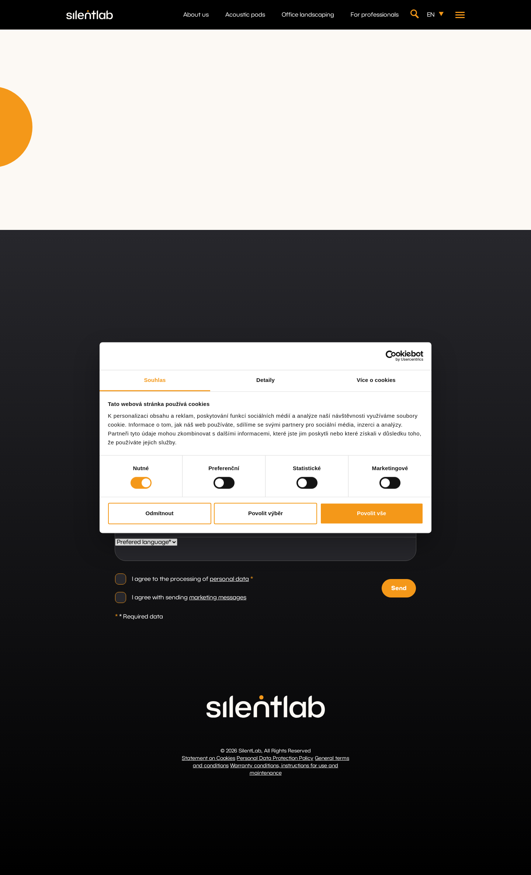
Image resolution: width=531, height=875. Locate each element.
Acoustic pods (245, 15)
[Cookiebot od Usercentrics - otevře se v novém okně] (391, 355)
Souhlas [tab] (155, 380)
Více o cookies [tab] (376, 380)
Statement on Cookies (208, 758)
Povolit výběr (265, 513)
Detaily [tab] (265, 380)
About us (196, 15)
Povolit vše (371, 513)
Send (398, 588)
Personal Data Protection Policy (275, 758)
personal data (229, 579)
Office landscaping (308, 15)
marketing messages (217, 597)
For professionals (375, 15)
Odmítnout (160, 513)
